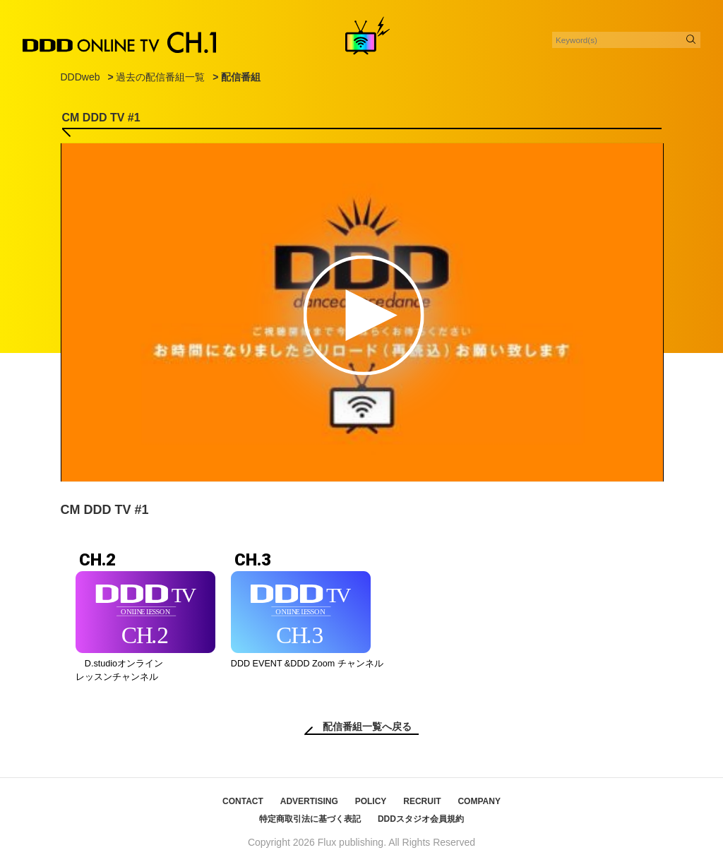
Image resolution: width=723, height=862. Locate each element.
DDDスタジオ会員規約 (421, 819)
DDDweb (80, 77)
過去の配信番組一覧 (160, 77)
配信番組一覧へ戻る (367, 726)
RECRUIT (422, 801)
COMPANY (479, 801)
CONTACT (242, 801)
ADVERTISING (309, 801)
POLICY (371, 801)
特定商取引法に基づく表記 (310, 819)
